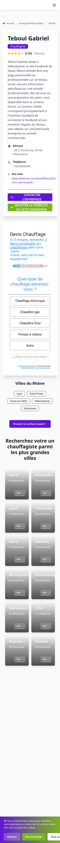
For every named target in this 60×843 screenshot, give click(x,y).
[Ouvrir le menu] (54, 5)
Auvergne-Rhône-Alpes (31, 23)
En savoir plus (45, 827)
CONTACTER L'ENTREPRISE (26, 197)
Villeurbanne (42, 401)
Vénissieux (30, 408)
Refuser (12, 837)
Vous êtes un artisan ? (43, 368)
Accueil (8, 23)
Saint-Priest (37, 393)
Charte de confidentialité (26, 366)
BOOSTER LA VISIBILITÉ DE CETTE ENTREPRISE (29, 207)
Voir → (20, 493)
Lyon (19, 393)
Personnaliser (33, 837)
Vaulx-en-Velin (18, 401)
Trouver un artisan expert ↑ (30, 424)
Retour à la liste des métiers (30, 356)
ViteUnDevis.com (27, 368)
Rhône (52, 23)
